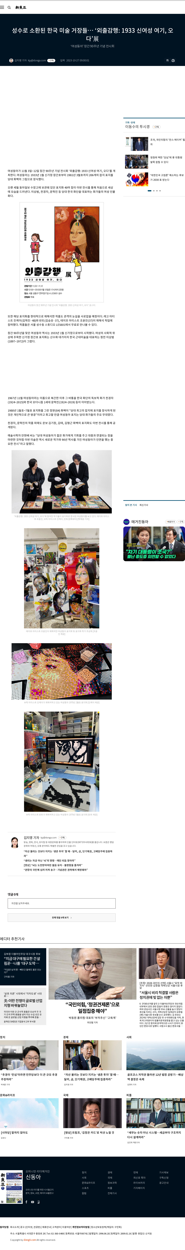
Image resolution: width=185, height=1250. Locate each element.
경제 (110, 1172)
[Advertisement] (47, 369)
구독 (52, 60)
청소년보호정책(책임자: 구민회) (106, 1227)
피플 (110, 1188)
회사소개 (14, 1227)
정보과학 (112, 1182)
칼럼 (84, 1193)
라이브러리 (139, 1182)
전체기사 (112, 1193)
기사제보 (164, 1172)
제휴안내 (46, 1227)
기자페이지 (139, 1188)
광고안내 (164, 1182)
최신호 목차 (139, 1177)
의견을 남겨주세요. (20, 903)
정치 (84, 1172)
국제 (110, 1177)
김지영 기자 (31, 838)
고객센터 (56, 1227)
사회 (84, 1177)
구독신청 (164, 1177)
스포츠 (85, 1188)
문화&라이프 (88, 1182)
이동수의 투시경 (137, 126)
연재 (135, 1172)
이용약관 (66, 1227)
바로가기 (171, 522)
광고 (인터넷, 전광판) (30, 1227)
